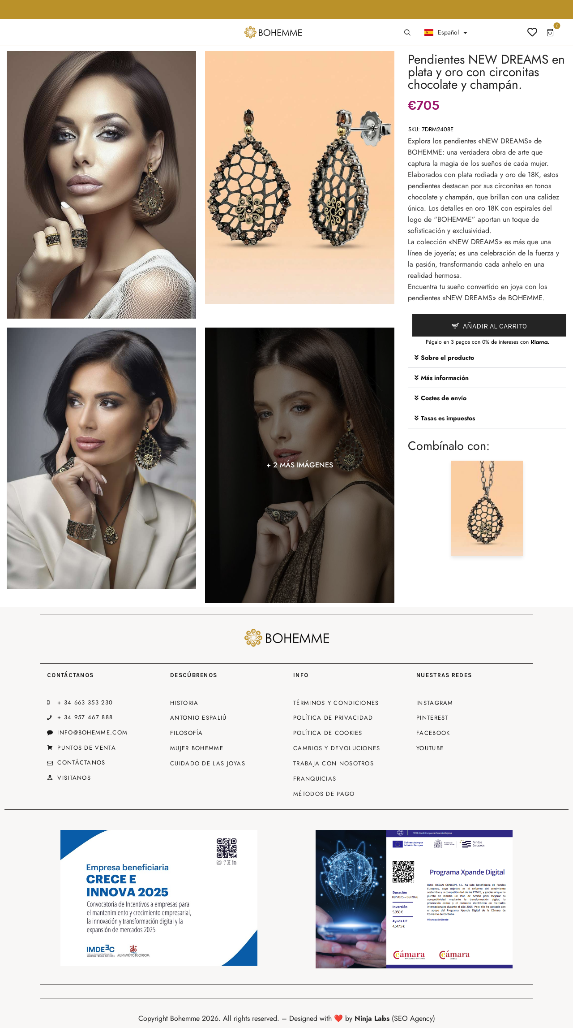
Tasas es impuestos (448, 418)
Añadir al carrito (495, 326)
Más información (445, 377)
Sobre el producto (447, 357)
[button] (487, 358)
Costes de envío (443, 397)
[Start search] (407, 33)
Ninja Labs (372, 1018)
